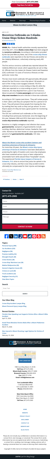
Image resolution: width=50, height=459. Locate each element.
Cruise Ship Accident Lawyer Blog (13, 303)
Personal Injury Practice (37, 20)
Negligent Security (10, 276)
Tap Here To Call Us (25, 5)
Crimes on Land (9, 271)
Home (4, 20)
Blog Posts (25, 430)
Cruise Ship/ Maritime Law (14, 170)
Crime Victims (8, 260)
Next (22, 179)
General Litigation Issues (12, 268)
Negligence (7, 251)
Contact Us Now (25, 227)
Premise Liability (9, 254)
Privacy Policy (25, 416)
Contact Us (25, 423)
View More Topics (8, 279)
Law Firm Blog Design (25, 457)
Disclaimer (25, 419)
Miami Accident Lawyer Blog (25, 13)
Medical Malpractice (10, 265)
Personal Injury (9, 246)
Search (25, 294)
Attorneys (22, 20)
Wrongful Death (9, 257)
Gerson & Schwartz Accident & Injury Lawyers (31, 449)
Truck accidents (9, 274)
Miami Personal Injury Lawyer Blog (14, 306)
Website (12, 20)
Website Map (25, 426)
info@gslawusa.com (27, 377)
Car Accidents (8, 248)
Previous (6, 179)
